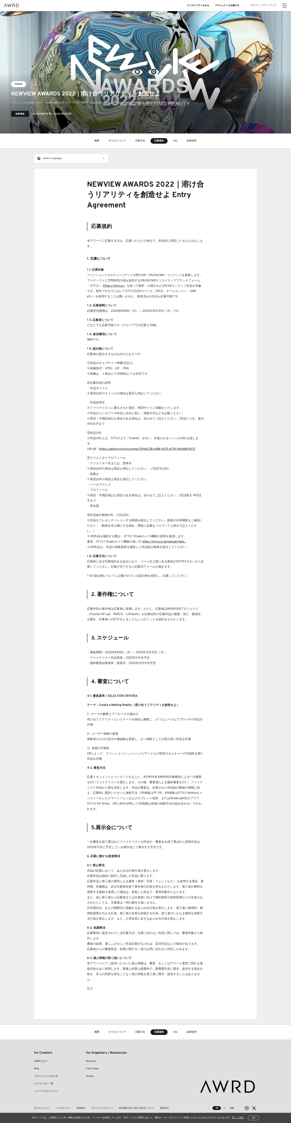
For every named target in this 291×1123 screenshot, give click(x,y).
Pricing (89, 1076)
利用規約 (80, 1108)
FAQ (175, 140)
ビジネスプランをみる (198, 5)
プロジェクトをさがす (46, 1076)
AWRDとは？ (41, 1061)
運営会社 (164, 1108)
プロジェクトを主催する (227, 5)
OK (253, 1118)
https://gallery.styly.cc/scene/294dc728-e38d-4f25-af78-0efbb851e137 (147, 449)
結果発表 (192, 140)
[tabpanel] (145, 72)
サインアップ (269, 5)
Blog (36, 1068)
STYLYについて (117, 140)
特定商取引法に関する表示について (136, 1108)
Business (91, 1061)
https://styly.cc (113, 286)
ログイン (255, 5)
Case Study (92, 1068)
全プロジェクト (42, 1108)
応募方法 (140, 140)
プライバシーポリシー (102, 1108)
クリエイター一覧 (43, 1083)
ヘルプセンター (63, 1108)
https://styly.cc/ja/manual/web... (164, 542)
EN (232, 1108)
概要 (96, 140)
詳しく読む (238, 1117)
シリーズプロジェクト (46, 1091)
